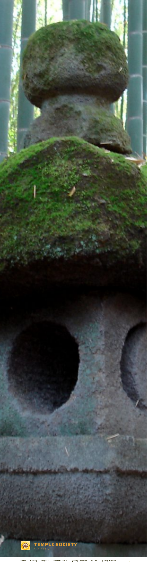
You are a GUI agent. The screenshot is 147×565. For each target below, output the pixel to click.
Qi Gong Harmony (109, 561)
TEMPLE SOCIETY (55, 544)
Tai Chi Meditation (60, 561)
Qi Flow (94, 561)
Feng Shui (45, 561)
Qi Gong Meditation (79, 561)
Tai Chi (23, 561)
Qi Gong (33, 561)
